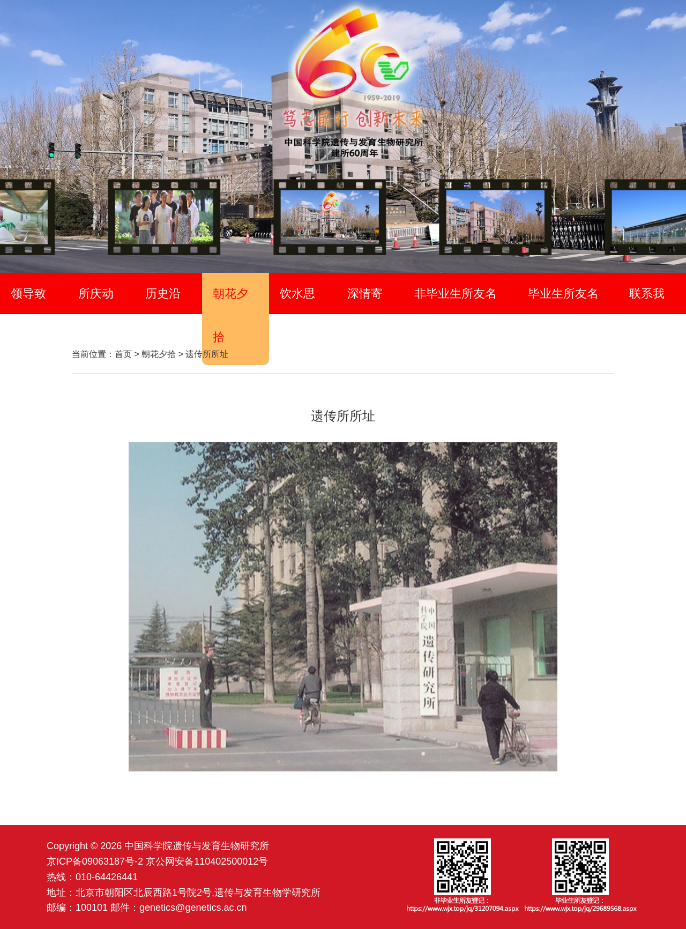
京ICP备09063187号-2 (95, 861)
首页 (123, 354)
